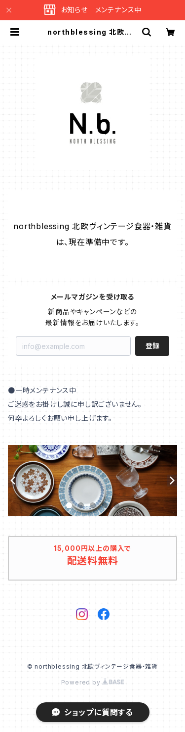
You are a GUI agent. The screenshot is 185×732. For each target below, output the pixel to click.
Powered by (92, 682)
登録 (152, 346)
